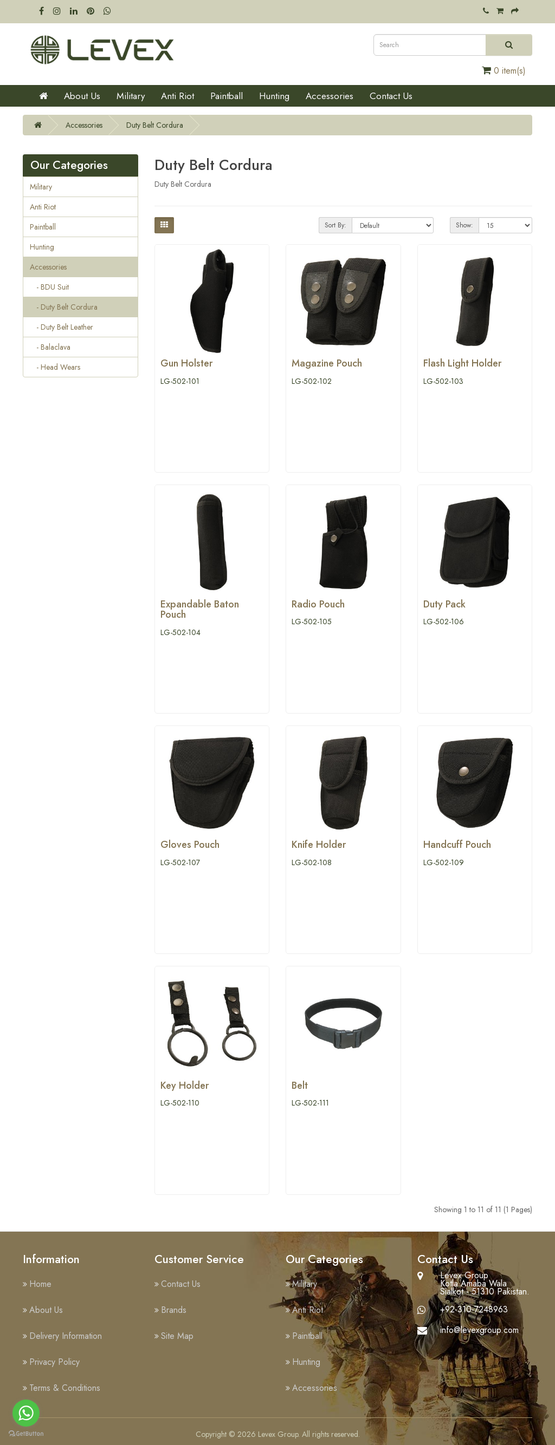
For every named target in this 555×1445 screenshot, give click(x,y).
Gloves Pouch (190, 845)
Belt (300, 1085)
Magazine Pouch (327, 363)
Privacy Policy (54, 1362)
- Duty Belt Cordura (64, 307)
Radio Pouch (318, 604)
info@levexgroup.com (479, 1330)
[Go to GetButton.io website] (26, 1433)
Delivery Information (65, 1336)
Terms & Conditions (64, 1388)
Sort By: (335, 225)
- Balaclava (50, 347)
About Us (82, 95)
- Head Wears (55, 367)
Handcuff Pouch (457, 845)
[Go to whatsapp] (26, 1413)
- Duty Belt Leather (61, 327)
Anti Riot (177, 95)
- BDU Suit (49, 287)
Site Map (177, 1336)
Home (40, 1284)
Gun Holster (186, 363)
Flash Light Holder (462, 363)
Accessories (329, 95)
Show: (464, 225)
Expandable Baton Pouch (199, 609)
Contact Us (391, 95)
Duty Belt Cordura (154, 125)
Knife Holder (319, 845)
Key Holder (184, 1085)
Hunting (274, 95)
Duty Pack (444, 604)
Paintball (226, 95)
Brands (173, 1310)
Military (131, 95)
